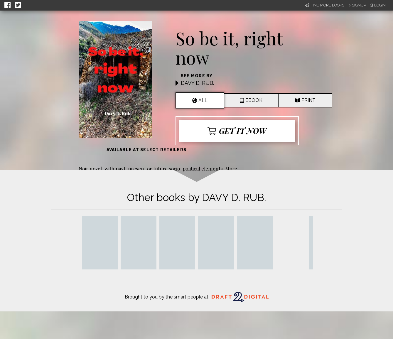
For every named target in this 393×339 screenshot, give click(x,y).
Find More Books (324, 5)
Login (377, 5)
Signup (356, 5)
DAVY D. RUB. (197, 83)
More (231, 168)
